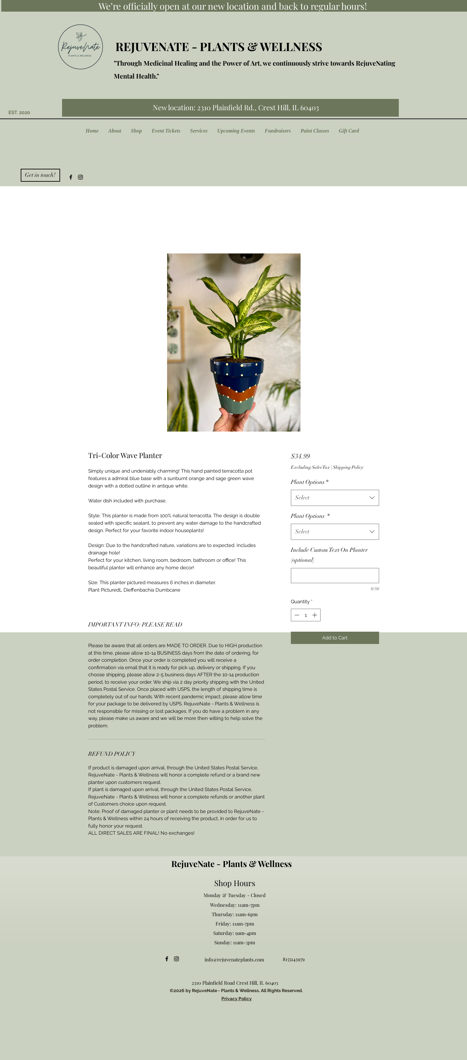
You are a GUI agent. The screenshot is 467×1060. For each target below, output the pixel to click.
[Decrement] (296, 615)
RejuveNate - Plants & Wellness (231, 863)
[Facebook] (71, 177)
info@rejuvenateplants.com (234, 959)
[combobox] (335, 498)
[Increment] (315, 615)
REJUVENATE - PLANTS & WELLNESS (218, 46)
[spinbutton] (305, 615)
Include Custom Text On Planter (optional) (329, 555)
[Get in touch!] (40, 175)
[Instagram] (80, 177)
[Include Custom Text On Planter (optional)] (335, 575)
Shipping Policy (348, 467)
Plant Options (309, 482)
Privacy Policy (236, 998)
